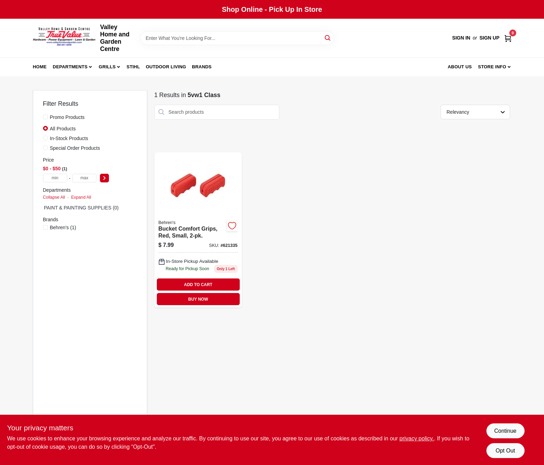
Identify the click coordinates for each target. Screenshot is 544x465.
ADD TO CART (198, 284)
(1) (63, 227)
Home (40, 66)
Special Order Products (75, 148)
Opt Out (505, 451)
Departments (70, 66)
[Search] (328, 37)
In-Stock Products (69, 138)
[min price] (55, 178)
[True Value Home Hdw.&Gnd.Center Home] (64, 38)
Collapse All (54, 197)
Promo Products (67, 117)
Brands (202, 66)
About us (460, 66)
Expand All (81, 197)
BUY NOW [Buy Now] (198, 299)
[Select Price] (104, 178)
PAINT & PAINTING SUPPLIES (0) (81, 207)
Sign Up (489, 38)
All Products (63, 128)
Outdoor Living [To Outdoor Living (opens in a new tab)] (166, 66)
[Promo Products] (45, 116)
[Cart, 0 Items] (507, 38)
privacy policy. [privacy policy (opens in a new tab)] (416, 438)
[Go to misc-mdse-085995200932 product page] (198, 230)
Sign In (461, 38)
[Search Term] (237, 38)
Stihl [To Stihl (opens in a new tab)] (133, 66)
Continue (505, 431)
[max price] (84, 178)
